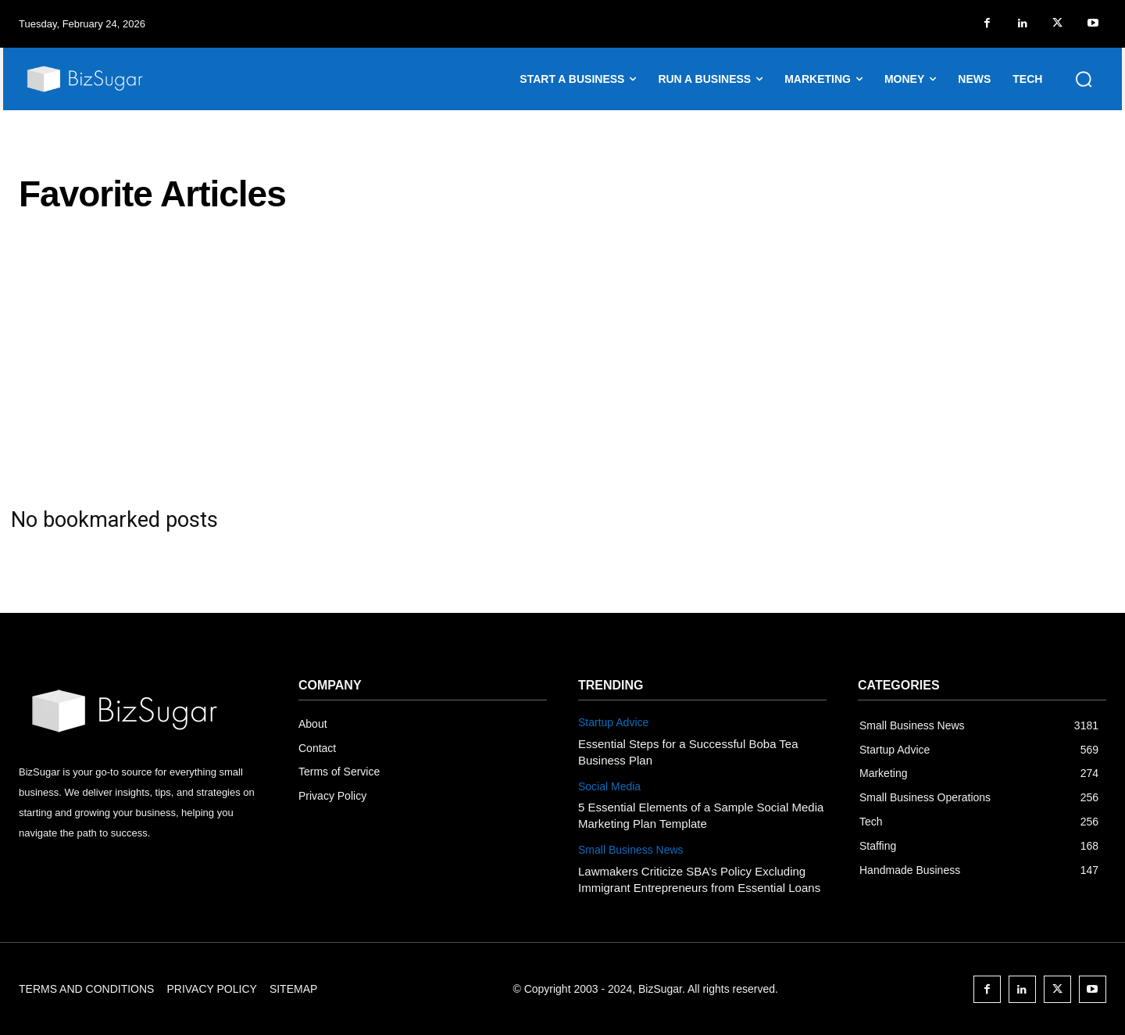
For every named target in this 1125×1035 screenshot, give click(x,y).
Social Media (609, 786)
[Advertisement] (562, 372)
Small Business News (631, 849)
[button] (1083, 79)
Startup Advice (613, 722)
